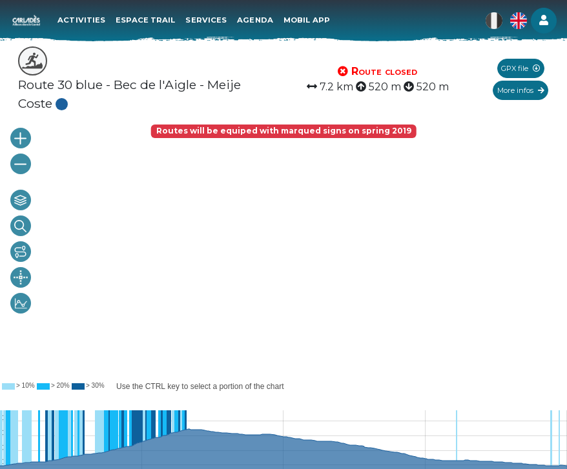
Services (207, 19)
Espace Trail (146, 19)
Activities (83, 19)
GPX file (520, 68)
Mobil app (307, 19)
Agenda (256, 19)
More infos (520, 90)
